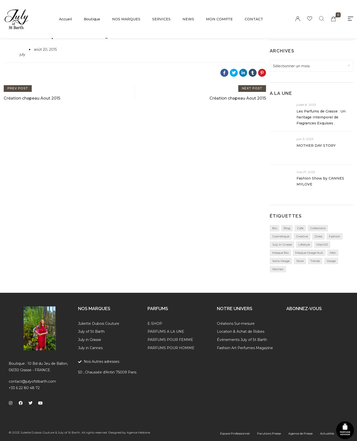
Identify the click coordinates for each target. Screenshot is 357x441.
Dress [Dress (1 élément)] (318, 236)
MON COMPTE (219, 19)
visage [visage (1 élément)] (331, 261)
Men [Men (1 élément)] (333, 253)
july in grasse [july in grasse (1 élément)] (282, 244)
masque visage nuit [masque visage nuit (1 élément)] (309, 253)
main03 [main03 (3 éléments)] (322, 244)
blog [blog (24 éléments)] (287, 228)
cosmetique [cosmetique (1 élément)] (280, 236)
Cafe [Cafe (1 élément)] (300, 228)
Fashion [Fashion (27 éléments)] (334, 236)
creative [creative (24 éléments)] (302, 236)
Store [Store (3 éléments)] (300, 261)
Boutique (92, 19)
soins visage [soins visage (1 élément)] (281, 261)
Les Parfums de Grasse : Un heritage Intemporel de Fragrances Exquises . (321, 117)
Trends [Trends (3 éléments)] (315, 261)
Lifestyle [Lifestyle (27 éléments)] (304, 244)
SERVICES (161, 19)
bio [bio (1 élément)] (274, 228)
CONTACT (254, 19)
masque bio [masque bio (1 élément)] (280, 253)
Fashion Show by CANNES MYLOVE (320, 181)
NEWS (188, 19)
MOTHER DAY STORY (316, 145)
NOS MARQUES (126, 19)
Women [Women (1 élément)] (278, 269)
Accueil (65, 19)
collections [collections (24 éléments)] (318, 228)
